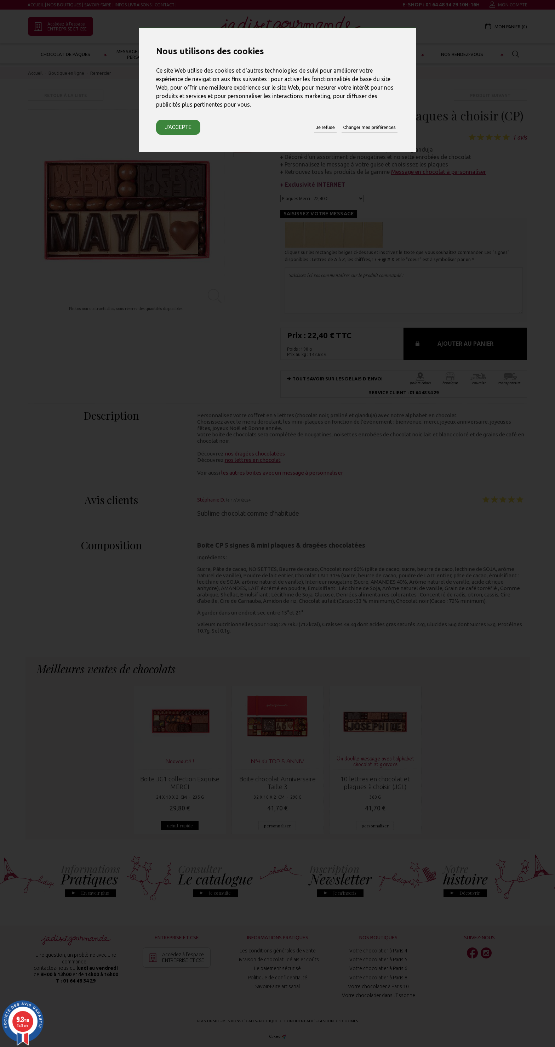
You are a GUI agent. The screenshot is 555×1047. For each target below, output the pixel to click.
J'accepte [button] (178, 127)
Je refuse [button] (325, 127)
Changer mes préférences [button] (369, 127)
